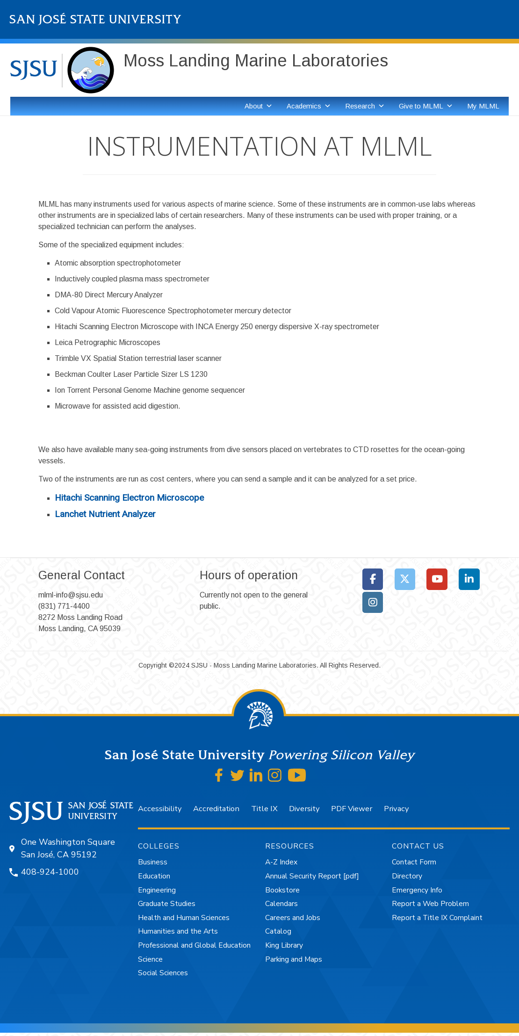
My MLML (483, 106)
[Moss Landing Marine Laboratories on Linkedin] (469, 579)
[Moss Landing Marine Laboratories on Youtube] (436, 579)
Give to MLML (426, 106)
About (259, 106)
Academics (309, 106)
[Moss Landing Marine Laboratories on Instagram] (372, 602)
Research (365, 106)
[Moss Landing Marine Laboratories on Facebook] (372, 579)
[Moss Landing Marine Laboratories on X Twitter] (405, 579)
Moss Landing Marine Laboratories (255, 60)
